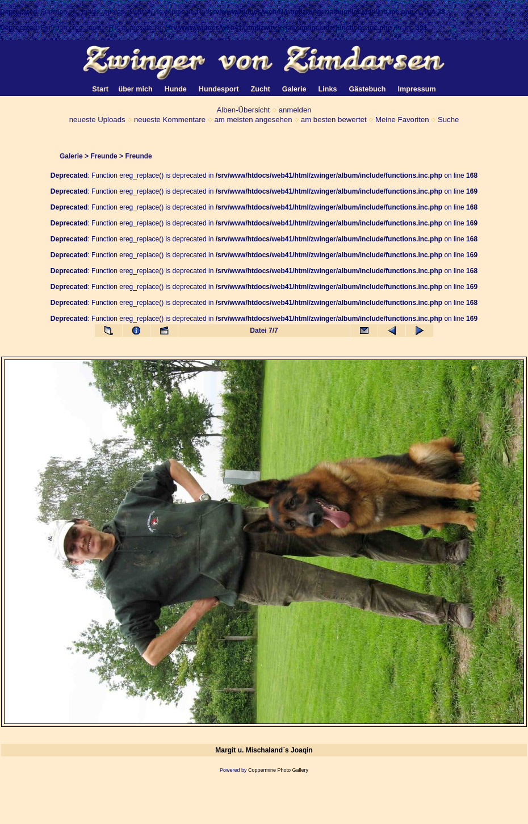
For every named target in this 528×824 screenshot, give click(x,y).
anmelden (295, 110)
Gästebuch (367, 89)
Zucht (260, 89)
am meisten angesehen (253, 119)
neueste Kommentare (170, 119)
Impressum (417, 89)
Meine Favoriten (402, 119)
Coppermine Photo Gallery (278, 770)
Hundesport (219, 89)
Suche (448, 119)
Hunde (176, 89)
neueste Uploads (97, 119)
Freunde (103, 156)
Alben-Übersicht (243, 110)
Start (100, 89)
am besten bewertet (334, 119)
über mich (135, 89)
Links (328, 89)
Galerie (71, 156)
